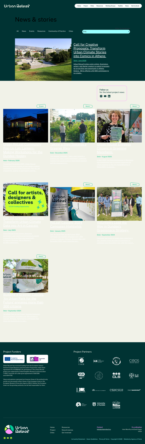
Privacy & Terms (104, 439)
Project (53, 430)
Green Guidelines (92, 439)
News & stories (67, 430)
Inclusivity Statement (78, 439)
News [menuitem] (127, 6)
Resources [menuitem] (99, 6)
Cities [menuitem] (92, 6)
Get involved (66, 433)
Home (52, 427)
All (18, 31)
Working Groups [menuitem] (110, 6)
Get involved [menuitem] (135, 6)
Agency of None (136, 439)
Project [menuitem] (86, 6)
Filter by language (106, 30)
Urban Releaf (17, 5)
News (24, 31)
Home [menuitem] (79, 6)
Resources (41, 31)
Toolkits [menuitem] (120, 6)
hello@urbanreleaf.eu (104, 429)
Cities (71, 31)
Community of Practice (57, 31)
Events (31, 31)
